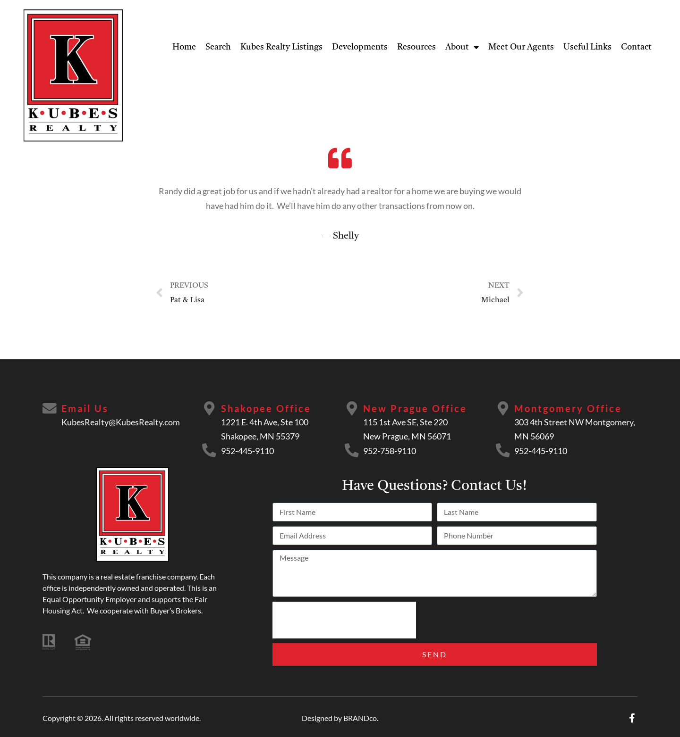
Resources (416, 47)
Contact (636, 47)
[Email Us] (49, 409)
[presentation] (344, 620)
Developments (360, 47)
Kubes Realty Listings (281, 47)
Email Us (85, 408)
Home (184, 47)
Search (218, 47)
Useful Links (587, 47)
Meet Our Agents (521, 47)
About (462, 47)
